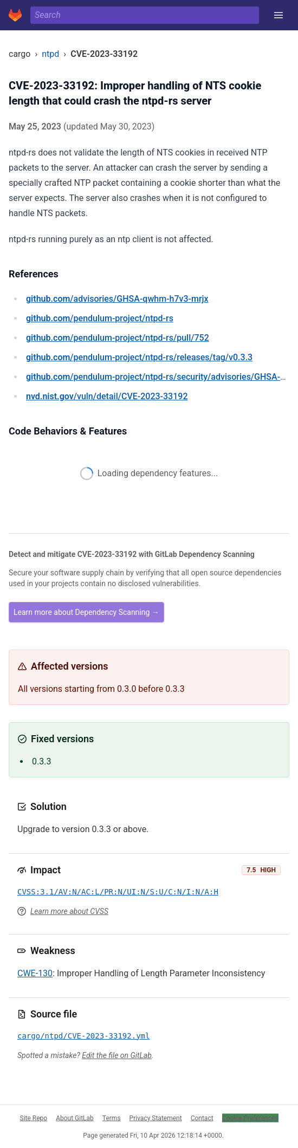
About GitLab (75, 1117)
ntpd (50, 54)
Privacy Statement (155, 1117)
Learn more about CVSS (69, 911)
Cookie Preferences (250, 1117)
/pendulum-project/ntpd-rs (99, 318)
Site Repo (34, 1117)
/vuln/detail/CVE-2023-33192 (106, 396)
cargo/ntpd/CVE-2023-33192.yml (83, 1036)
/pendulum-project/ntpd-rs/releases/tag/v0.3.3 (139, 357)
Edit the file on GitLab (116, 1055)
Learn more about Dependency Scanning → (86, 612)
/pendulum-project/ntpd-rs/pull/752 (117, 338)
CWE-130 (35, 973)
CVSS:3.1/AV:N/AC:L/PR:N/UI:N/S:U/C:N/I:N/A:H (117, 891)
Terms (111, 1117)
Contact (202, 1117)
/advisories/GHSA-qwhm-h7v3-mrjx (117, 299)
